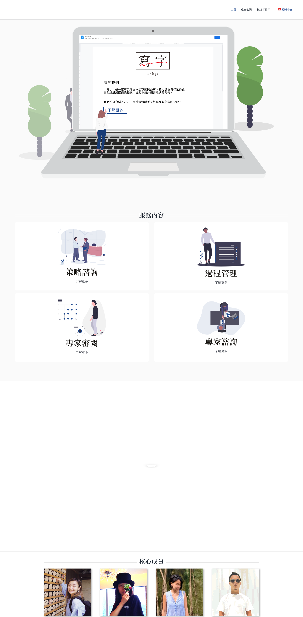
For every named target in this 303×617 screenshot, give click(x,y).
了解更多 (115, 114)
